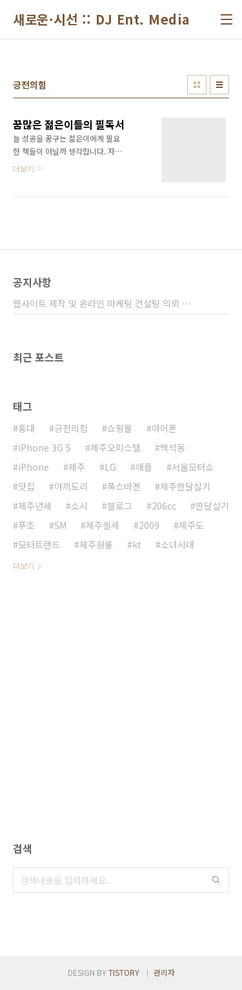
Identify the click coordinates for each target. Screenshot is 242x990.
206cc (164, 505)
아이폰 (164, 428)
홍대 (26, 428)
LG (110, 466)
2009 (149, 525)
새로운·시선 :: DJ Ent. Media (101, 19)
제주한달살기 (185, 486)
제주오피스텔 (115, 447)
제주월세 (102, 525)
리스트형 (219, 84)
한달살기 (212, 505)
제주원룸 (96, 544)
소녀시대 (177, 544)
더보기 (23, 565)
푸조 (26, 525)
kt (136, 544)
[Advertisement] (121, 720)
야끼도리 (71, 486)
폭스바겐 (124, 486)
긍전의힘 (71, 428)
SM (60, 525)
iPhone (33, 466)
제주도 (191, 525)
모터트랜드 (39, 544)
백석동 (172, 447)
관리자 (164, 972)
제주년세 (35, 505)
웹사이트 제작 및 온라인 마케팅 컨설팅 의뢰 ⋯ (102, 303)
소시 (79, 505)
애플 (144, 466)
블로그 (119, 505)
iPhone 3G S (44, 447)
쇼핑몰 (119, 428)
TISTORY (123, 972)
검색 (216, 880)
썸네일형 (197, 84)
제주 (76, 466)
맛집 (26, 486)
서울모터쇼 (193, 466)
